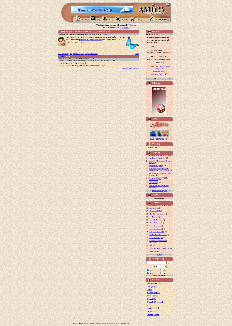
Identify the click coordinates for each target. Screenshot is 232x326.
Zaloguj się (124, 27)
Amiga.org (151, 286)
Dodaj (137, 54)
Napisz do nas (125, 323)
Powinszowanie (154, 251)
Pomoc (106, 323)
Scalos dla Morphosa (156, 220)
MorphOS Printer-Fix (156, 223)
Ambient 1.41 (153, 208)
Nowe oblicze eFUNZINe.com (159, 248)
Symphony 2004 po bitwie (157, 158)
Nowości (75, 323)
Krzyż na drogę (153, 183)
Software (92, 323)
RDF (152, 138)
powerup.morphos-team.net (90, 39)
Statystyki (160, 138)
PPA (149, 305)
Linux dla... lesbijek (155, 226)
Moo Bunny (152, 296)
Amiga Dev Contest (155, 229)
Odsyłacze (99, 323)
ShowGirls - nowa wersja (157, 214)
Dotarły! (152, 245)
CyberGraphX (153, 292)
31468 (61, 56)
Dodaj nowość (84, 323)
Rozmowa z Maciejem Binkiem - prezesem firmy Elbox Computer (159, 169)
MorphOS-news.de (155, 302)
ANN (149, 289)
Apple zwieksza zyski (156, 238)
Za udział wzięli (114, 323)
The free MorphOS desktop (158, 235)
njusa (93, 58)
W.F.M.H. (151, 311)
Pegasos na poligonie (155, 166)
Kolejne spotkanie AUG (156, 232)
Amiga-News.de (154, 283)
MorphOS (151, 299)
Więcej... (132, 25)
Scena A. (151, 308)
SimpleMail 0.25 (154, 211)
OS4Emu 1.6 (153, 217)
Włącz (149, 147)
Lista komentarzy (63, 54)
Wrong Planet (153, 314)
